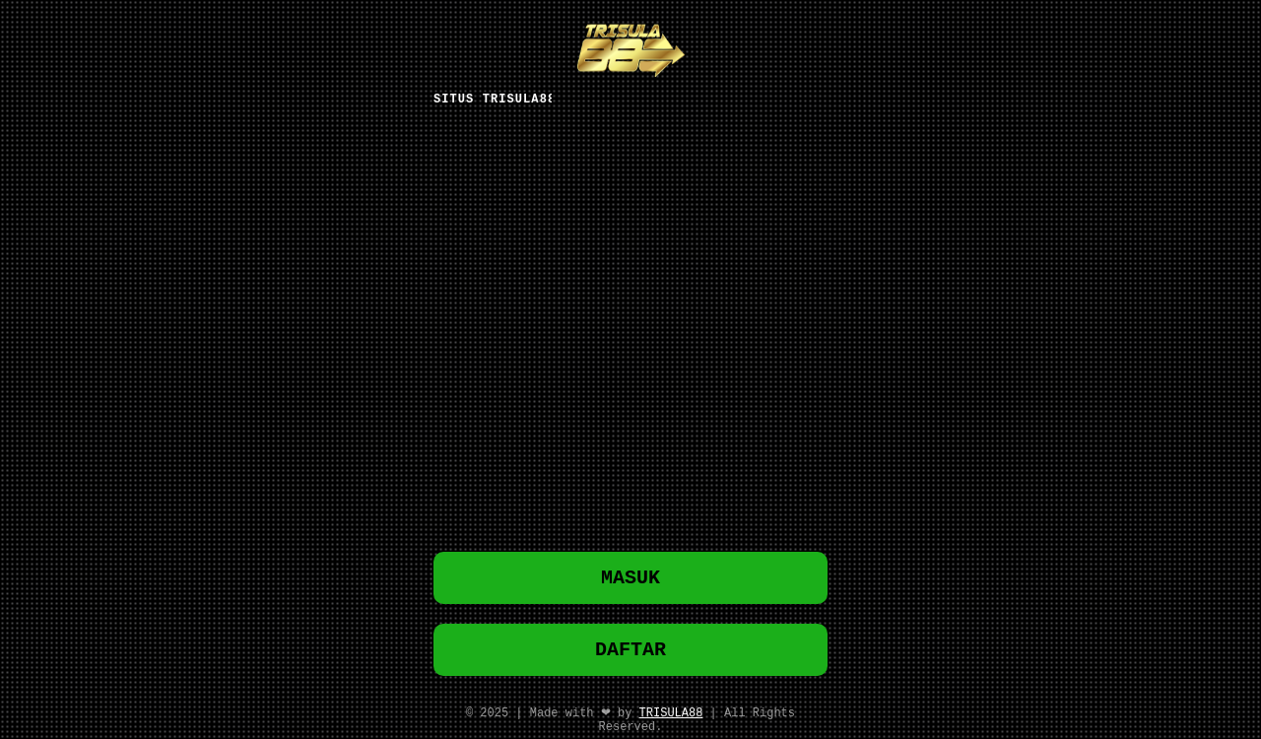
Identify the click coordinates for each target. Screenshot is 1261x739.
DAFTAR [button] (630, 651)
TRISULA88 (671, 716)
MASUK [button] (630, 575)
